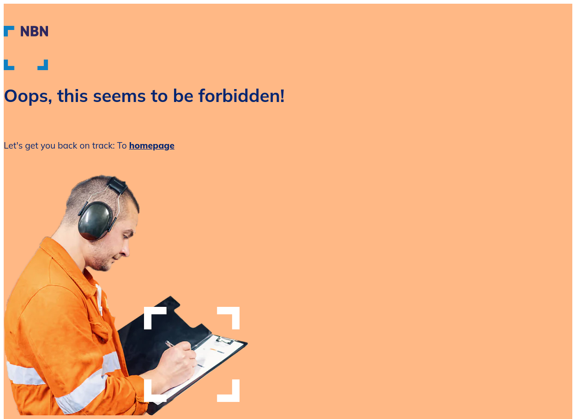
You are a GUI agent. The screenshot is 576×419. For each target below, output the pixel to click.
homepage (151, 145)
